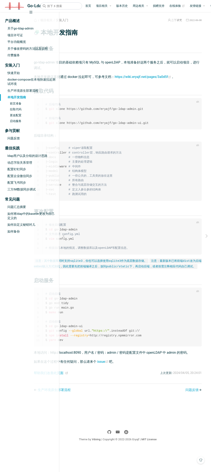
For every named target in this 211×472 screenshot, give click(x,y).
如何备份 (13, 231)
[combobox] (61, 5)
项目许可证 (15, 35)
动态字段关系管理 (19, 162)
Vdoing (113, 461)
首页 (88, 6)
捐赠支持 (158, 6)
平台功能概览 (16, 42)
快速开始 (13, 73)
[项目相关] (103, 6)
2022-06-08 (194, 20)
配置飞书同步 (16, 182)
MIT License (166, 461)
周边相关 (138, 6)
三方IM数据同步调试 (21, 189)
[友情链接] (197, 6)
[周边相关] (140, 6)
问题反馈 (13, 138)
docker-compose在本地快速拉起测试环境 (31, 82)
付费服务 (13, 55)
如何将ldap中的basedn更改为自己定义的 (31, 216)
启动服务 (15, 121)
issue (139, 384)
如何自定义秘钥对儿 (21, 225)
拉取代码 (15, 109)
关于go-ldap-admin (20, 28)
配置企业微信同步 (19, 176)
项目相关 (102, 6)
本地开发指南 (16, 97)
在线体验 (177, 6)
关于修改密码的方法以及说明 (27, 48)
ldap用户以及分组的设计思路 (27, 156)
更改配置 (15, 115)
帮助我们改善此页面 (85, 395)
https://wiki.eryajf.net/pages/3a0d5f (99, 83)
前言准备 (15, 103)
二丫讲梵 (175, 20)
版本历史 (122, 6)
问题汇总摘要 (16, 207)
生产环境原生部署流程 (22, 91)
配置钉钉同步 (16, 169)
